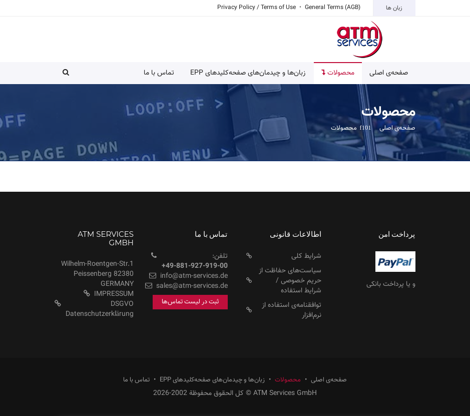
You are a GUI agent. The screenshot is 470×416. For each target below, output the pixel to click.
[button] (66, 73)
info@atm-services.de (194, 276)
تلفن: (195, 261)
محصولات (288, 380)
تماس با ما (159, 73)
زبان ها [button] (394, 8)
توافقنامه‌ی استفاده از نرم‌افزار (291, 310)
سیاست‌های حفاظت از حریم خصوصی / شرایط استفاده (290, 280)
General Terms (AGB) (332, 7)
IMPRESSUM (114, 294)
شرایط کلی (306, 256)
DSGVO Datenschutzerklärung (100, 309)
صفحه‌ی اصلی (388, 73)
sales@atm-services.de (192, 286)
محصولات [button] (337, 73)
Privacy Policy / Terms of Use (256, 7)
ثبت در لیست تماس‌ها (190, 302)
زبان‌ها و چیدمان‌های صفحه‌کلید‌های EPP (247, 73)
